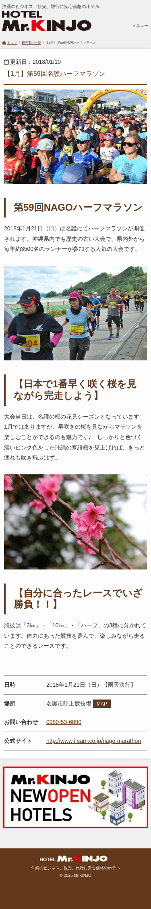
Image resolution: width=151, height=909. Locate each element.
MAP (102, 704)
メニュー (140, 25)
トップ (12, 43)
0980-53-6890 (63, 722)
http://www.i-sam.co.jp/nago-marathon (93, 741)
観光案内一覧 (31, 43)
